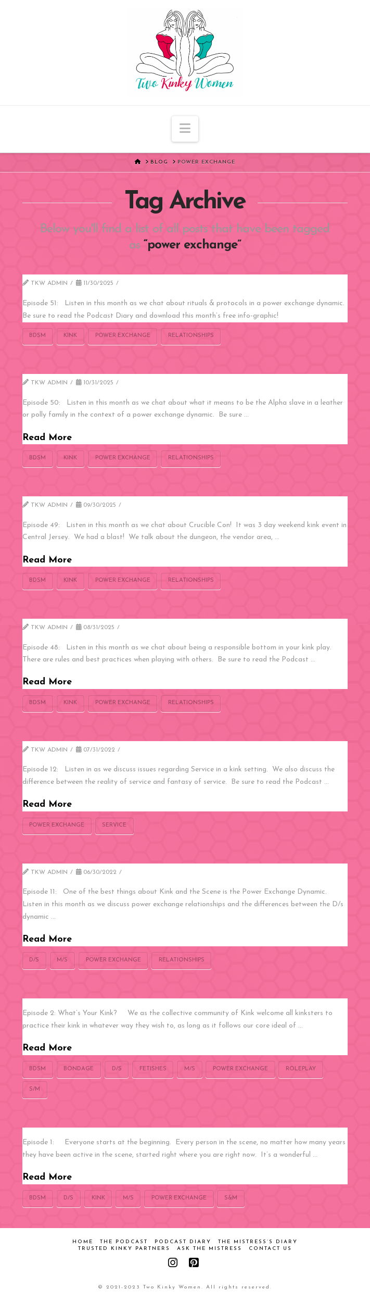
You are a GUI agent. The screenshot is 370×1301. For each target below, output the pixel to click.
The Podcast (124, 1242)
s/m (34, 1089)
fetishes (153, 1069)
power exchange (122, 336)
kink (70, 336)
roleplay (301, 1069)
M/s (62, 960)
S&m (230, 1198)
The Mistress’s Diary (258, 1242)
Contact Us (270, 1249)
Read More (47, 437)
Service (114, 825)
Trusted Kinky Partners (124, 1249)
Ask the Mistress (209, 1249)
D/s (34, 960)
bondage (78, 1069)
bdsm (37, 336)
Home (82, 1242)
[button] (185, 129)
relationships (191, 336)
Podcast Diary (183, 1242)
